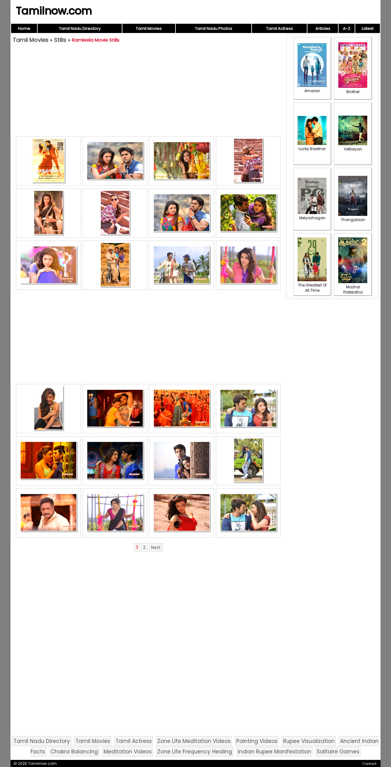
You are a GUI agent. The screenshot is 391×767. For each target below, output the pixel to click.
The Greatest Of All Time (312, 285)
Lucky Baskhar (312, 146)
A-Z (346, 28)
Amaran (312, 88)
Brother (352, 89)
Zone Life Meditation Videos (194, 741)
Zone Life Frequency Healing (194, 751)
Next (156, 547)
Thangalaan (352, 217)
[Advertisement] (148, 91)
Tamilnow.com (54, 10)
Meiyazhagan (312, 215)
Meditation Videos (128, 751)
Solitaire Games (338, 751)
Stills (60, 40)
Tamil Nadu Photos (213, 28)
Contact (369, 763)
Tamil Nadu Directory (80, 28)
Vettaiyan (352, 146)
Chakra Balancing (74, 751)
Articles (322, 28)
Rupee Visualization (309, 741)
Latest (367, 28)
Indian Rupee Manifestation (274, 751)
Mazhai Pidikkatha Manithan (352, 289)
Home (24, 28)
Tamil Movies (149, 28)
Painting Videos (257, 741)
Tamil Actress (279, 28)
